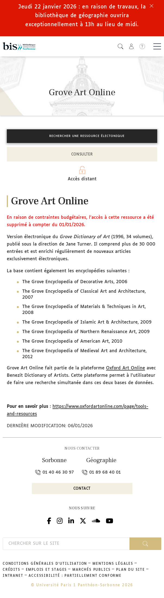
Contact (82, 489)
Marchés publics (91, 570)
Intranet (13, 576)
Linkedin (71, 520)
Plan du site (130, 570)
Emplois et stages (46, 570)
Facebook (49, 520)
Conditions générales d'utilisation (45, 564)
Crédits (11, 570)
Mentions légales (112, 564)
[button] (120, 46)
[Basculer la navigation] (157, 46)
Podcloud (96, 520)
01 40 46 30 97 (54, 472)
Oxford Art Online (125, 368)
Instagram (60, 520)
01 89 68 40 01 (101, 472)
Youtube (109, 520)
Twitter (83, 520)
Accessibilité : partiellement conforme (75, 576)
